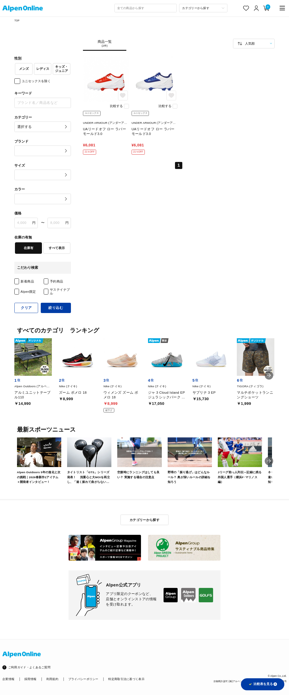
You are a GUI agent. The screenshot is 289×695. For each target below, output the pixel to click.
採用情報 (30, 679)
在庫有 (28, 248)
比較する (116, 106)
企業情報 (8, 679)
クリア (26, 308)
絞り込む (55, 308)
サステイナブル (60, 291)
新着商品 (27, 281)
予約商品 (56, 281)
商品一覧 (104, 44)
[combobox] (145, 8)
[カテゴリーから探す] (203, 8)
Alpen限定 (28, 291)
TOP (16, 20)
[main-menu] (282, 8)
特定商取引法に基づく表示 (126, 679)
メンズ (24, 68)
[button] (269, 375)
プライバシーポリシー (83, 679)
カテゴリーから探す (144, 520)
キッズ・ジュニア (61, 68)
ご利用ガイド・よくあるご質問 (29, 667)
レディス (42, 68)
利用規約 (52, 679)
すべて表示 (57, 248)
